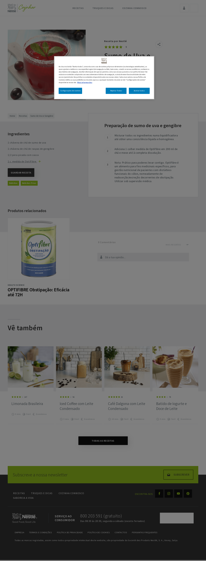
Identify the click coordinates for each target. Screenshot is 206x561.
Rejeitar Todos (116, 91)
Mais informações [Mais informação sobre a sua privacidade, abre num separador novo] (84, 82)
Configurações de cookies (70, 91)
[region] (104, 77)
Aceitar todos (139, 91)
